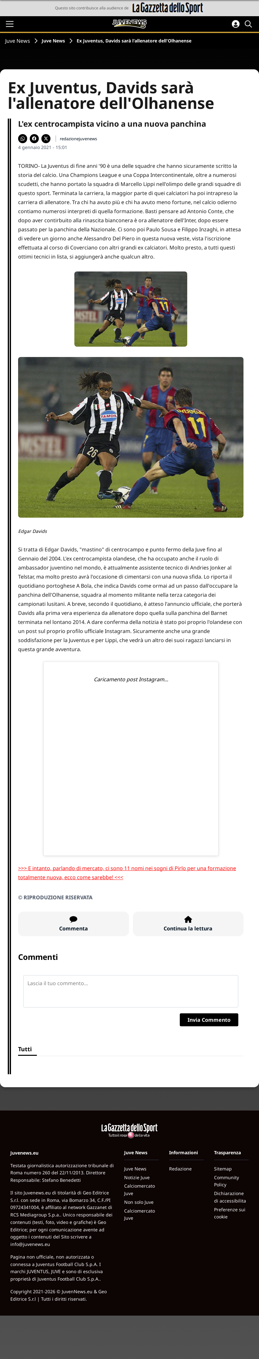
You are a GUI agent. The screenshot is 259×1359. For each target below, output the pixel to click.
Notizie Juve (137, 1177)
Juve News (17, 40)
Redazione (180, 1169)
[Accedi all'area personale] (236, 24)
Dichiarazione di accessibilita (230, 1197)
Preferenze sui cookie (229, 1213)
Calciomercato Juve (139, 1189)
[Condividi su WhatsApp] (22, 138)
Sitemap (223, 1169)
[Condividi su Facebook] (34, 138)
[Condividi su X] (45, 138)
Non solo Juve (139, 1202)
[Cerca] (249, 24)
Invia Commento (209, 1019)
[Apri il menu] (9, 24)
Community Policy (226, 1181)
